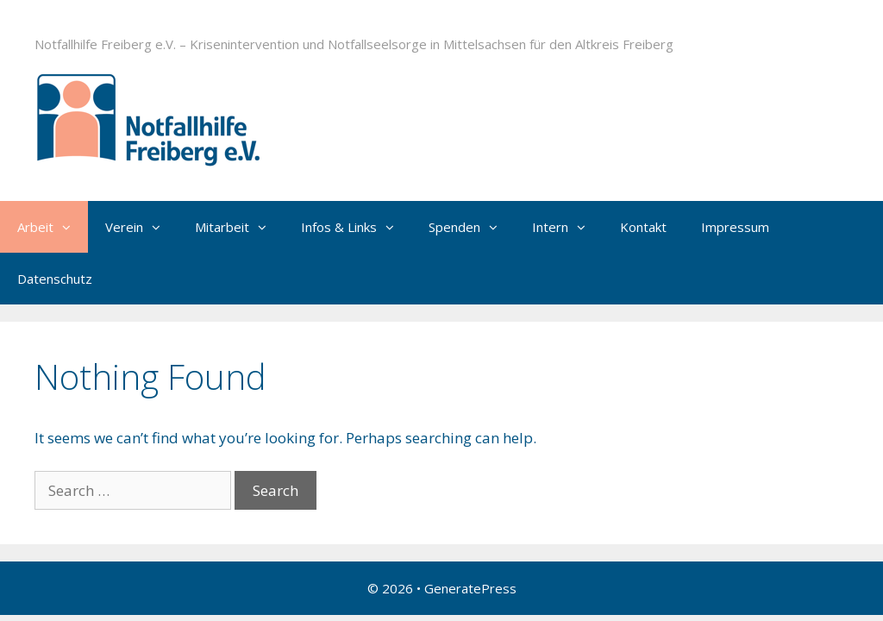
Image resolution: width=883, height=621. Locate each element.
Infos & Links (356, 227)
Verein (141, 227)
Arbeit (52, 227)
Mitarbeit (239, 227)
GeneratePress (470, 588)
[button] (70, 227)
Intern (567, 227)
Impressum (735, 226)
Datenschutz (54, 278)
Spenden (472, 227)
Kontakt (643, 226)
